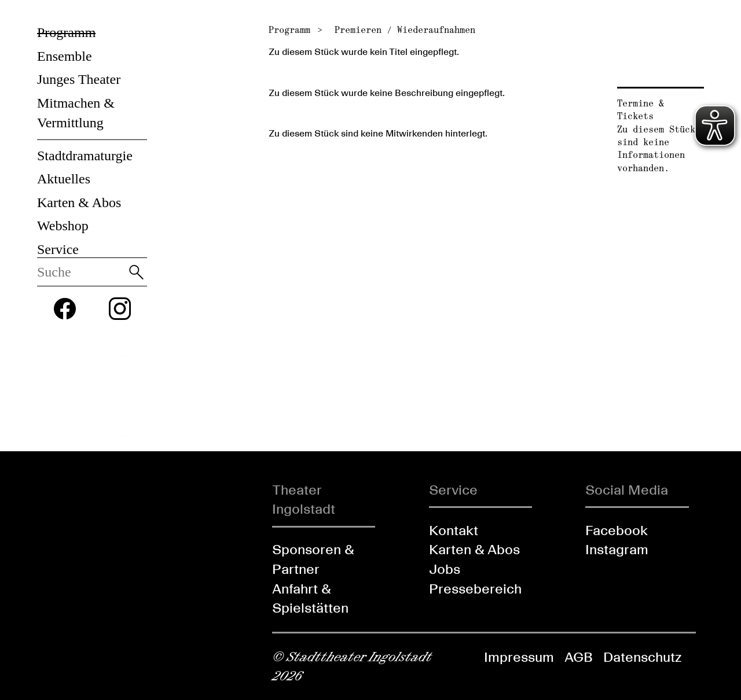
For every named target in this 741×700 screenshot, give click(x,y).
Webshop (63, 225)
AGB (578, 657)
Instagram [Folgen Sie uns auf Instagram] (616, 549)
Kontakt (453, 530)
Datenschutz (642, 657)
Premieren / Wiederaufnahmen (405, 29)
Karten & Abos (79, 202)
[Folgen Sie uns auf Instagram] (120, 308)
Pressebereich (475, 588)
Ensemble (64, 56)
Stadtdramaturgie (85, 155)
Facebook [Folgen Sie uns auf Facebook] (616, 530)
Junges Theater (78, 79)
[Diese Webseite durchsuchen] (81, 272)
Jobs (444, 569)
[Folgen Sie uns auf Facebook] (65, 309)
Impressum (519, 657)
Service (58, 249)
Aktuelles (63, 178)
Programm (66, 32)
